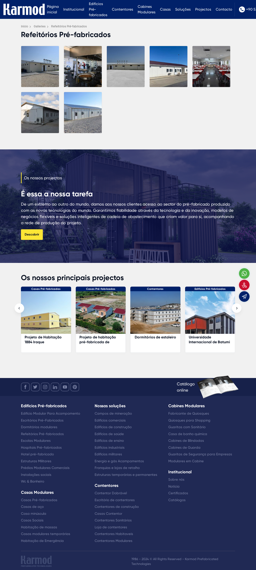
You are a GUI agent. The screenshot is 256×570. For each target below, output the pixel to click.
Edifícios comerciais (110, 420)
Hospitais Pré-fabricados (41, 447)
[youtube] (65, 387)
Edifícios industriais (110, 447)
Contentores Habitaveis (114, 534)
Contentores (122, 9)
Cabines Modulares (146, 9)
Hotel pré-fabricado (37, 454)
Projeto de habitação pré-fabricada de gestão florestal (97, 342)
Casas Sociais (32, 520)
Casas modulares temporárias (45, 534)
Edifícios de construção (113, 427)
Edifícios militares (108, 454)
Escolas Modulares (36, 441)
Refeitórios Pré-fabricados (42, 434)
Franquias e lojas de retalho (117, 468)
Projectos (203, 9)
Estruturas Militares (36, 461)
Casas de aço (32, 507)
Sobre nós (176, 479)
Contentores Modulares (113, 541)
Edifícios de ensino (109, 441)
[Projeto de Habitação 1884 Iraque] (46, 314)
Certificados (178, 493)
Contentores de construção (117, 507)
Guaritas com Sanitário (187, 427)
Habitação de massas (39, 527)
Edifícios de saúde (109, 434)
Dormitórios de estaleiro (155, 337)
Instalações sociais (36, 475)
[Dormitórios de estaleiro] (155, 314)
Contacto (224, 9)
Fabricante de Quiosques (188, 413)
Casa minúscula (33, 514)
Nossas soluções (110, 405)
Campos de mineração (113, 413)
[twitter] (35, 387)
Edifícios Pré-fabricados (98, 9)
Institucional (73, 9)
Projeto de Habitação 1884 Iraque (43, 339)
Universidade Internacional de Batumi (209, 339)
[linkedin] (55, 387)
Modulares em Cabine (186, 461)
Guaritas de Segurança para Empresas (200, 454)
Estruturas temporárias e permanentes (126, 475)
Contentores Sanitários (113, 520)
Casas (165, 9)
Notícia (174, 486)
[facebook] (25, 387)
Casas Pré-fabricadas (46, 289)
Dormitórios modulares (39, 427)
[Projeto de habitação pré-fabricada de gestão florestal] (101, 314)
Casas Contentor (108, 514)
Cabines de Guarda (184, 447)
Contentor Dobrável (111, 493)
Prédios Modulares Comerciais (45, 468)
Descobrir (32, 234)
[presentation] (19, 308)
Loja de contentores (111, 527)
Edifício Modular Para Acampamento (50, 413)
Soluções (183, 9)
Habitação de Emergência (42, 541)
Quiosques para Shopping (189, 420)
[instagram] (45, 387)
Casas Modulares (37, 492)
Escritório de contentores (115, 500)
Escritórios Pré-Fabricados (42, 420)
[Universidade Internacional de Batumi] (210, 314)
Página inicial (53, 9)
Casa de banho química (187, 434)
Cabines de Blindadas (186, 441)
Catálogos (177, 500)
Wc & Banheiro (32, 481)
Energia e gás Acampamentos (119, 461)
